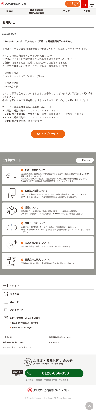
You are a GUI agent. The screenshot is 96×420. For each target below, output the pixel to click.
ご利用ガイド (13, 310)
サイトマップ (54, 342)
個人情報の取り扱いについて (60, 337)
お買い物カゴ (84, 4)
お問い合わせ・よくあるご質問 (21, 317)
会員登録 (11, 294)
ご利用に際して (9, 337)
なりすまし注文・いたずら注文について (18, 347)
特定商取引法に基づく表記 (13, 342)
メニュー (92, 4)
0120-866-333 (55, 373)
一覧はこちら (85, 160)
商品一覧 (11, 302)
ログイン (11, 285)
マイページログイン (72, 4)
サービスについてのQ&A (22, 327)
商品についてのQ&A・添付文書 (25, 323)
